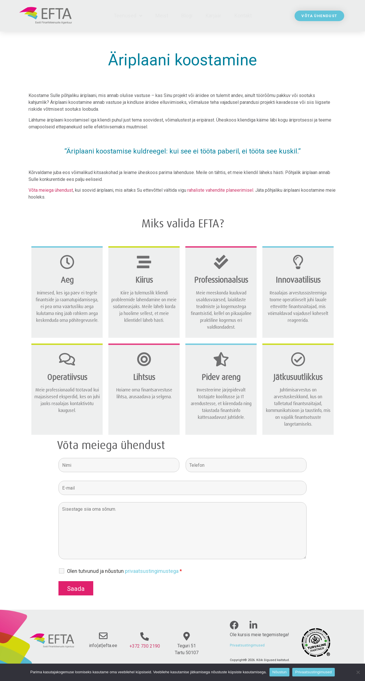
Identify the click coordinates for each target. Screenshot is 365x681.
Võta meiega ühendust (51, 190)
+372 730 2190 (144, 646)
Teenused (127, 15)
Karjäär (213, 16)
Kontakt (243, 16)
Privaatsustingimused (247, 645)
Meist (161, 16)
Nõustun (279, 672)
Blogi (186, 16)
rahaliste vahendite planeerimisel (220, 190)
